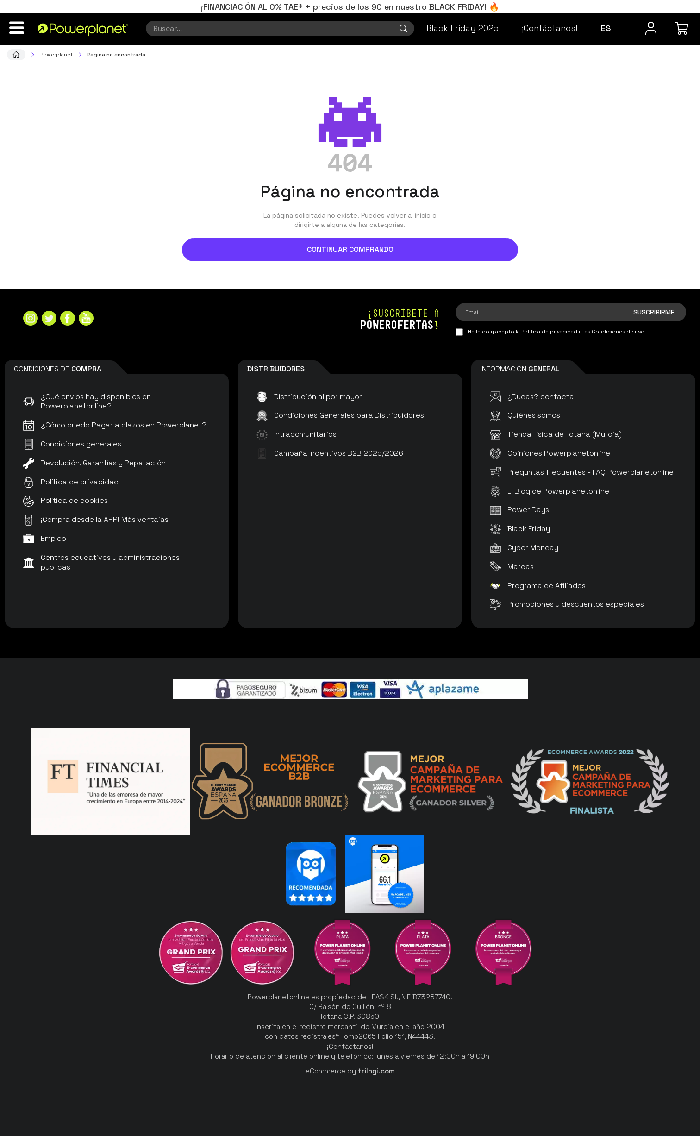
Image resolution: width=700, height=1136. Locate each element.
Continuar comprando (350, 249)
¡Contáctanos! (549, 28)
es (606, 28)
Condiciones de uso (618, 331)
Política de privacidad (549, 331)
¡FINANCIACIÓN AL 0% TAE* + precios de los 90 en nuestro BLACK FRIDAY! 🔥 (350, 6)
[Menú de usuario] (651, 28)
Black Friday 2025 (462, 28)
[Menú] (16, 28)
